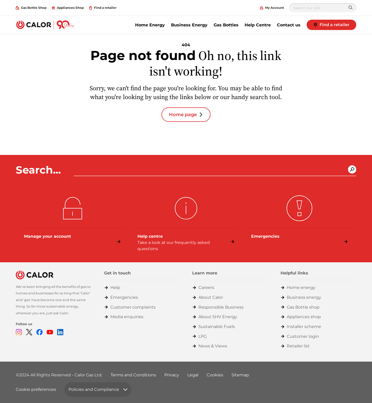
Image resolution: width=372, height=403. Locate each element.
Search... (40, 170)
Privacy (171, 374)
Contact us (288, 25)
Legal (192, 374)
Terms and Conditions (133, 374)
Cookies (215, 374)
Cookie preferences (36, 389)
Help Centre (258, 25)
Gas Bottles (226, 25)
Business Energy (189, 25)
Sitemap (240, 374)
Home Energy (150, 25)
